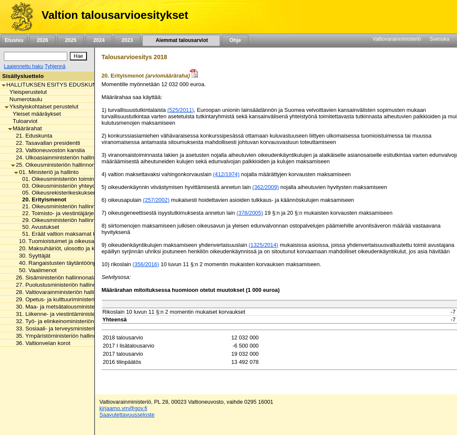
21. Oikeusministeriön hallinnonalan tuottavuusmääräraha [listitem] (93, 206)
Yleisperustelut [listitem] (26, 92)
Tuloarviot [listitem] (23, 121)
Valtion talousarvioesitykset (115, 15)
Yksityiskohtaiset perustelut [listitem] (41, 106)
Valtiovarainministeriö (397, 39)
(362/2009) (265, 187)
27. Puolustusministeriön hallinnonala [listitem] (60, 285)
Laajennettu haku (23, 66)
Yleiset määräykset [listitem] (34, 114)
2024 (99, 40)
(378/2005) (249, 213)
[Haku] (35, 56)
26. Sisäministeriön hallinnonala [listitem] (53, 277)
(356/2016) (146, 264)
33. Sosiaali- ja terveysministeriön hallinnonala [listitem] (72, 328)
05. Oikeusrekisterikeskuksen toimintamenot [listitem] (76, 192)
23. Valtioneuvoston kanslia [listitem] (48, 150)
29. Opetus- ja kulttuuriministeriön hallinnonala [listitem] (72, 299)
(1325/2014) (263, 245)
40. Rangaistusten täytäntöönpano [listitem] (60, 263)
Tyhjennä (55, 66)
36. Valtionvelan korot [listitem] (40, 343)
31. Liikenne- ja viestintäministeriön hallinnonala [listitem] (74, 314)
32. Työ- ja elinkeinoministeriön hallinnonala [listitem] (68, 321)
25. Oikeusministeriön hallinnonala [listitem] (57, 165)
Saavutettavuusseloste (127, 414)
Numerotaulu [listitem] (23, 99)
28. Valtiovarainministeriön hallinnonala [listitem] (62, 292)
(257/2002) (156, 200)
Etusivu (14, 40)
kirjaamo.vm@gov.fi (123, 408)
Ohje (235, 40)
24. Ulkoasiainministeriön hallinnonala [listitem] (61, 157)
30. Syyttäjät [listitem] (32, 255)
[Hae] (78, 56)
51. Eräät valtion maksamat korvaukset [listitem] (69, 234)
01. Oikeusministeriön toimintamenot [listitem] (66, 179)
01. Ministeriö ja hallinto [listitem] (46, 172)
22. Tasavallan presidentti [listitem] (45, 143)
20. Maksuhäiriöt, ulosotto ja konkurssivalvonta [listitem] (75, 248)
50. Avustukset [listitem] (39, 227)
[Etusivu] (18, 16)
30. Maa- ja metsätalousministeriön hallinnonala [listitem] (74, 306)
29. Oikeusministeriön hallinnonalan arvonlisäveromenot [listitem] (91, 220)
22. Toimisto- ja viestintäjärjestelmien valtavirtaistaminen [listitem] (91, 213)
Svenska (439, 39)
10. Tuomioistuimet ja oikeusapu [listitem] (57, 241)
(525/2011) (180, 110)
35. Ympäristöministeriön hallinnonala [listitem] (61, 336)
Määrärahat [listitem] (25, 128)
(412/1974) (226, 174)
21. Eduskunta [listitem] (31, 135)
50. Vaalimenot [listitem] (35, 270)
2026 (42, 40)
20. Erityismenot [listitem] (42, 199)
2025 (70, 40)
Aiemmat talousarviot (181, 40)
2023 (127, 40)
